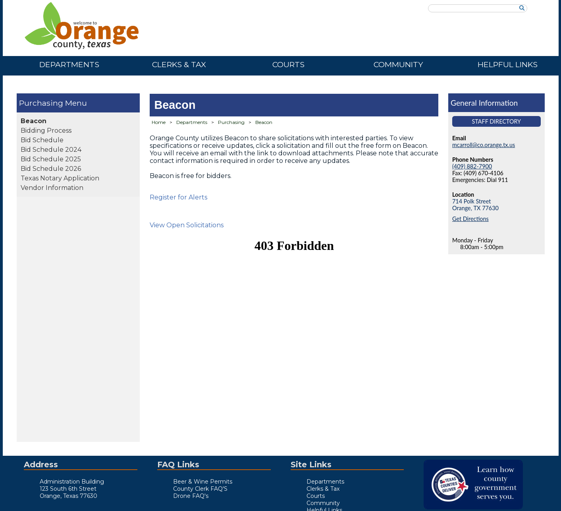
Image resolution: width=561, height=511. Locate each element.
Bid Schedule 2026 (51, 168)
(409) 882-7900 (472, 166)
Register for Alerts (178, 197)
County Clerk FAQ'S (200, 488)
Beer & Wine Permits (202, 481)
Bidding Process (46, 130)
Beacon (33, 121)
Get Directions (470, 218)
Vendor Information (52, 188)
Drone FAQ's (190, 495)
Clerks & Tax (179, 64)
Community (398, 64)
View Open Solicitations (187, 225)
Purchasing (41, 103)
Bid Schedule (42, 140)
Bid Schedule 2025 (51, 159)
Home (159, 122)
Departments (69, 64)
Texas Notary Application (60, 178)
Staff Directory (496, 121)
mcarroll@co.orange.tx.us (483, 144)
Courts (288, 64)
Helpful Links (508, 64)
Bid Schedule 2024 (51, 149)
